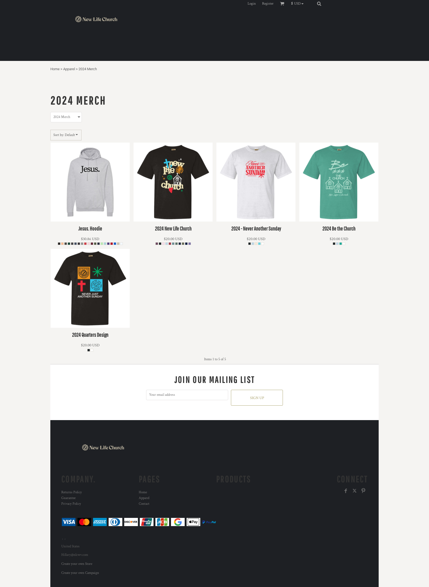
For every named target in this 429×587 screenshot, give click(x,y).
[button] (298, 3)
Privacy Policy (71, 504)
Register (268, 3)
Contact (144, 504)
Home (55, 69)
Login (252, 3)
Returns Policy (71, 492)
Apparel (69, 69)
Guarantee (68, 498)
